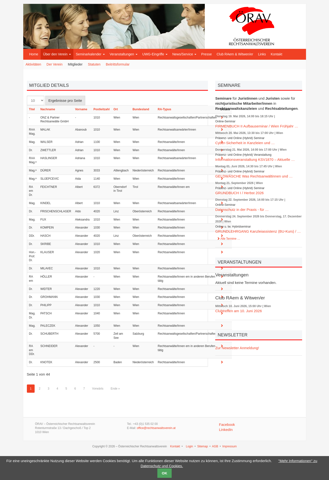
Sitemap (202, 446)
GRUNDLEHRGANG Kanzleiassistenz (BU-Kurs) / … (258, 231)
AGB (215, 446)
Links (262, 54)
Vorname (81, 109)
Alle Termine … (228, 238)
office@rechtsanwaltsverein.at (156, 428)
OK (164, 473)
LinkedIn (226, 430)
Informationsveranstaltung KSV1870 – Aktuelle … (255, 159)
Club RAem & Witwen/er (235, 54)
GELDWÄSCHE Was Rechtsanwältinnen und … (254, 176)
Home (33, 54)
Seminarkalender (90, 54)
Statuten (94, 64)
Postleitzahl (101, 109)
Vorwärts (97, 388)
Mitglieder (75, 64)
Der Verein (54, 64)
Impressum (229, 446)
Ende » (115, 388)
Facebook (227, 424)
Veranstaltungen (124, 54)
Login (189, 446)
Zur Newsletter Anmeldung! (237, 348)
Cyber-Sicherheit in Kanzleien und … (245, 143)
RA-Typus (164, 109)
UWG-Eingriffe (155, 54)
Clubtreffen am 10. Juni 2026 (238, 311)
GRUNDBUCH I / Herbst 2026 (239, 193)
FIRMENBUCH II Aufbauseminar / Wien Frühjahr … (256, 126)
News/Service (184, 54)
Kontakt (276, 54)
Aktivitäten (33, 64)
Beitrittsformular (118, 64)
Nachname (47, 109)
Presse (206, 54)
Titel (32, 109)
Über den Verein (57, 54)
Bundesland (140, 109)
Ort (116, 109)
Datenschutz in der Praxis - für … (242, 209)
